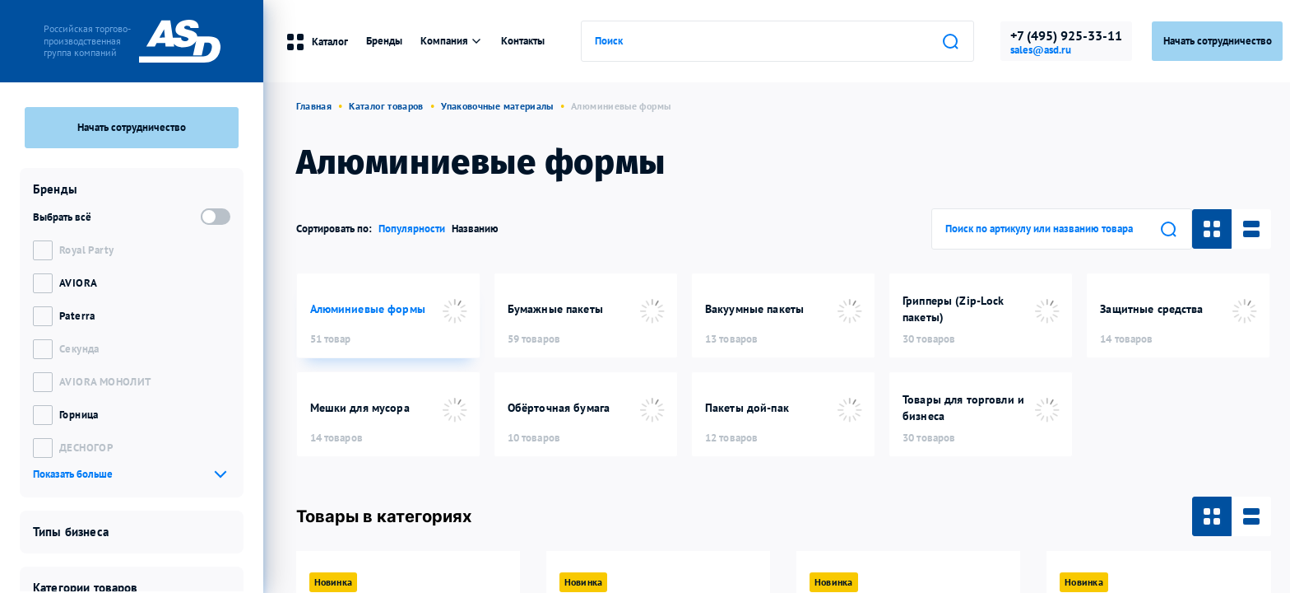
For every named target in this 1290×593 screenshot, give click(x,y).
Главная (314, 106)
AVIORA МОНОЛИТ (105, 382)
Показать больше (73, 474)
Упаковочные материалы (497, 106)
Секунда (79, 349)
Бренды (384, 41)
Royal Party (86, 250)
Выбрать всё (62, 217)
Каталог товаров (386, 106)
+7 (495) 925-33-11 (1066, 35)
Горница (79, 415)
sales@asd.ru (1040, 50)
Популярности (411, 229)
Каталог (316, 42)
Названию (475, 229)
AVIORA (78, 283)
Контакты (523, 41)
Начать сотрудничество (131, 127)
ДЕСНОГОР (86, 448)
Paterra (77, 316)
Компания (451, 41)
